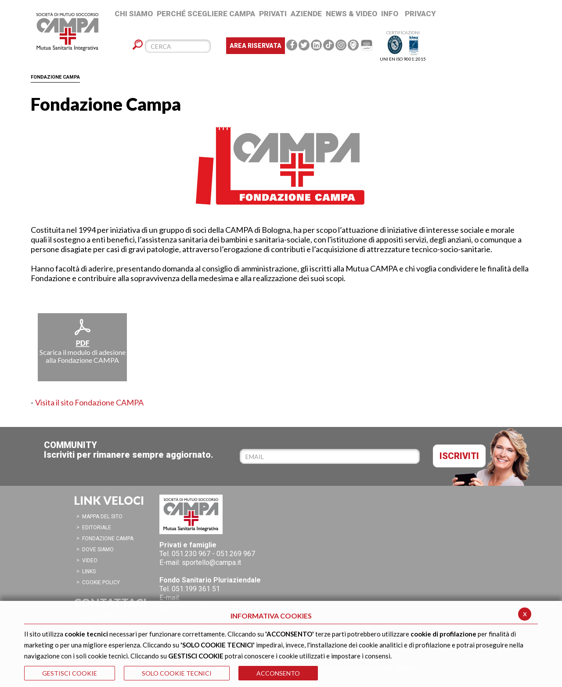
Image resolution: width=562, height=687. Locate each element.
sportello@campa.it (211, 562)
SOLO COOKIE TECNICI (177, 673)
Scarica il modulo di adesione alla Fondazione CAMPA (83, 341)
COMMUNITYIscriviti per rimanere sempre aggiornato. (128, 450)
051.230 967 (191, 554)
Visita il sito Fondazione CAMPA (89, 402)
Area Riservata (255, 45)
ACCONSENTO (278, 673)
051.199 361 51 (196, 589)
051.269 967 (235, 554)
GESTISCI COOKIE (69, 673)
